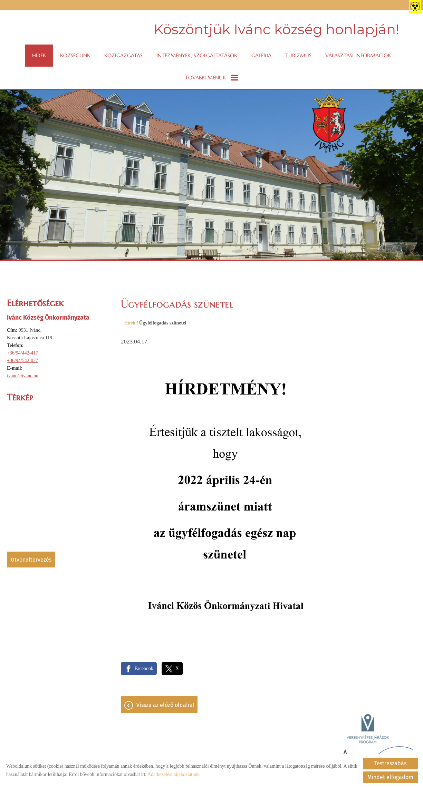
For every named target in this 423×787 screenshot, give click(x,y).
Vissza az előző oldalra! (165, 705)
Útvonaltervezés (31, 559)
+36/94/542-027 (22, 360)
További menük (211, 77)
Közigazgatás (123, 55)
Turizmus (298, 55)
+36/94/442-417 (22, 353)
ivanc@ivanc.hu (22, 375)
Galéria (261, 55)
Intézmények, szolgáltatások (197, 55)
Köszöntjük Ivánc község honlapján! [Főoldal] (276, 29)
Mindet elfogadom (390, 777)
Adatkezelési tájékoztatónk (173, 774)
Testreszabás (390, 763)
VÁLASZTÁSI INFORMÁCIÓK (358, 55)
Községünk (75, 55)
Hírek (39, 55)
